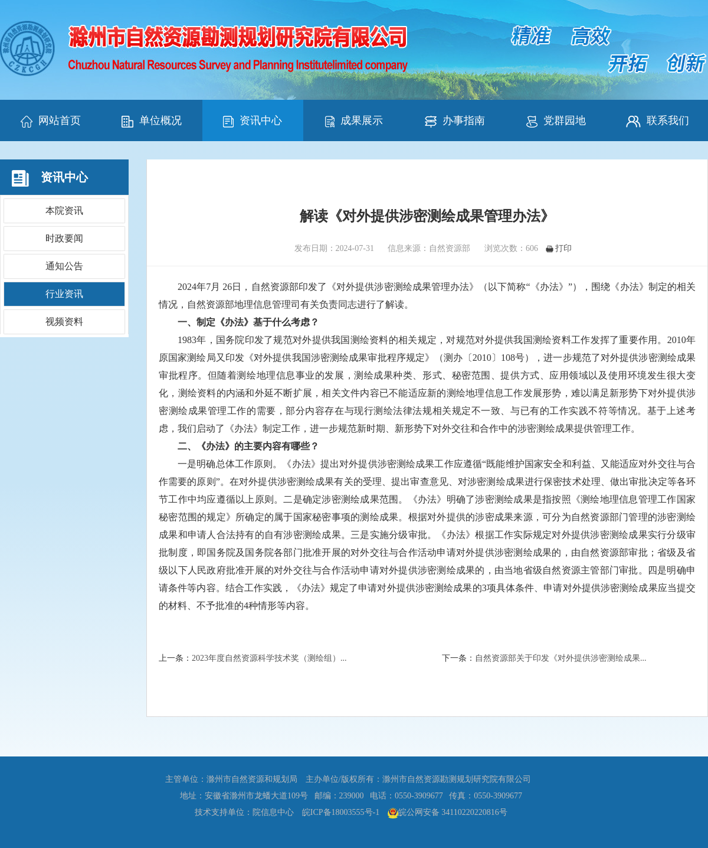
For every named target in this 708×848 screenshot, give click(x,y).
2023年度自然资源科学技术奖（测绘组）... (269, 658)
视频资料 (64, 322)
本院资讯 (64, 211)
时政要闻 (64, 238)
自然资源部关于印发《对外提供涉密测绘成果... (561, 658)
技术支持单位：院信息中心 (244, 812)
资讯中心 (252, 121)
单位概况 (152, 121)
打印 (559, 248)
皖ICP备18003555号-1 (340, 812)
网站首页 (51, 121)
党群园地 (556, 121)
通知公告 (64, 266)
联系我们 (657, 121)
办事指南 (455, 121)
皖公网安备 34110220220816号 (452, 812)
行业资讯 (64, 294)
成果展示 (354, 121)
